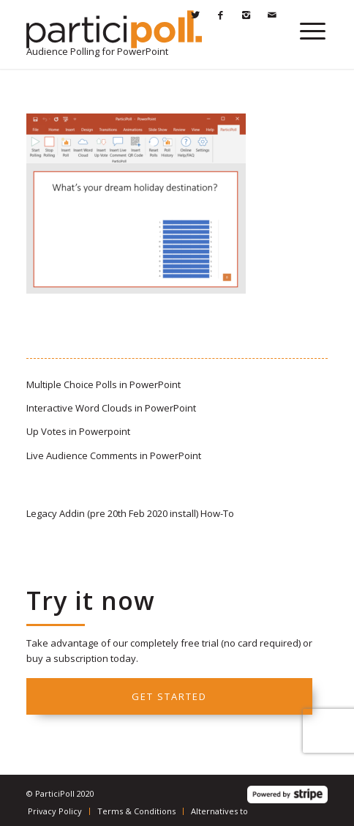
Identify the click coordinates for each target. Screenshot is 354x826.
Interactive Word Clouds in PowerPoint (111, 407)
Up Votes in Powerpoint (78, 431)
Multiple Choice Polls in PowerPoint (103, 384)
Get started (169, 696)
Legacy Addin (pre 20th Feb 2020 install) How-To (130, 513)
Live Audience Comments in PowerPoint (113, 455)
